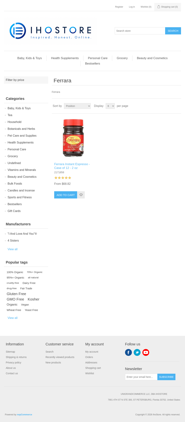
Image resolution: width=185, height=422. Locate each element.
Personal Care (98, 58)
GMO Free (15, 299)
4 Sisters (13, 240)
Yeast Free (31, 309)
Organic (12, 304)
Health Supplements (65, 58)
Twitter (137, 352)
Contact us (12, 373)
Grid (171, 106)
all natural (33, 277)
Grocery (122, 58)
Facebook (128, 352)
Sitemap (10, 351)
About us (11, 367)
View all (13, 249)
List (178, 106)
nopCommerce (24, 414)
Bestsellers (92, 63)
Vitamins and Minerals (22, 169)
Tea (10, 115)
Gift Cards (14, 211)
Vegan (25, 304)
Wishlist (89, 373)
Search (173, 30)
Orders (89, 357)
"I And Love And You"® (22, 233)
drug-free (12, 288)
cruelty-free (13, 283)
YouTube (145, 352)
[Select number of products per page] (110, 106)
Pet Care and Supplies (22, 135)
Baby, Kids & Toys (29, 58)
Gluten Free (16, 294)
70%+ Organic (35, 272)
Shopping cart (93, 367)
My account (91, 351)
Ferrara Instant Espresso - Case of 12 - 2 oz (72, 165)
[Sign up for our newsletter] (141, 377)
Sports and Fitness (20, 197)
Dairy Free (29, 282)
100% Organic (15, 272)
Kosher (33, 299)
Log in (132, 7)
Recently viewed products (60, 357)
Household (14, 121)
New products (53, 362)
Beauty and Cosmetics (152, 58)
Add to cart (66, 194)
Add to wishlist (81, 194)
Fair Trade (26, 288)
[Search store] (140, 30)
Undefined (14, 163)
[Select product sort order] (77, 106)
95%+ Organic (15, 277)
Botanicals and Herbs (21, 128)
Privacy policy (13, 362)
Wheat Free (14, 309)
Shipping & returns (16, 357)
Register (119, 7)
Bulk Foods (15, 183)
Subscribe (166, 376)
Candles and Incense (21, 190)
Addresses (91, 362)
